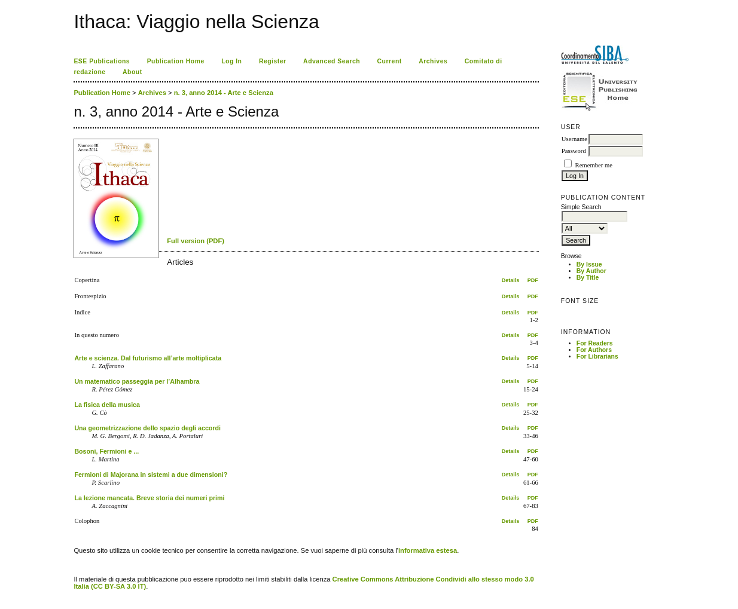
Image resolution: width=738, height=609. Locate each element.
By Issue (589, 264)
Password (574, 151)
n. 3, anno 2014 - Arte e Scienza (223, 92)
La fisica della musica (107, 404)
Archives (433, 61)
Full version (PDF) (195, 240)
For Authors (594, 350)
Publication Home (176, 61)
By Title (588, 277)
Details (511, 280)
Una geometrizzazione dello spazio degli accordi (147, 427)
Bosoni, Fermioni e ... (106, 451)
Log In (231, 61)
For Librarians (597, 356)
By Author (591, 271)
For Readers (595, 343)
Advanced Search (331, 61)
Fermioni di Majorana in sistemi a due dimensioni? (150, 474)
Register (272, 61)
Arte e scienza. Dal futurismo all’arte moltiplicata (147, 358)
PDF (532, 280)
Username (574, 139)
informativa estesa (427, 550)
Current (389, 61)
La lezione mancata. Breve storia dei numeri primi (149, 497)
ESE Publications (102, 61)
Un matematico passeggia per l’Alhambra (136, 381)
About (132, 72)
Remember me (593, 165)
